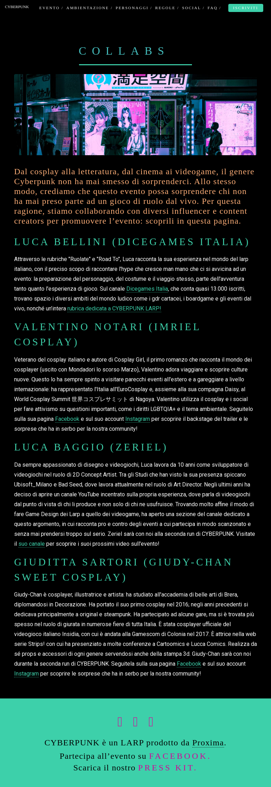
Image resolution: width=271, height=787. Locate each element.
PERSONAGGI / (134, 8)
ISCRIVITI (245, 8)
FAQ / (214, 8)
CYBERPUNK (17, 7)
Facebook (67, 419)
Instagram (137, 419)
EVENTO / (51, 8)
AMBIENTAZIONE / (89, 8)
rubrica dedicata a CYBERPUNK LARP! (114, 308)
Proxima (208, 742)
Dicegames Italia (147, 288)
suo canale (31, 543)
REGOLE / (167, 8)
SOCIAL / (193, 8)
